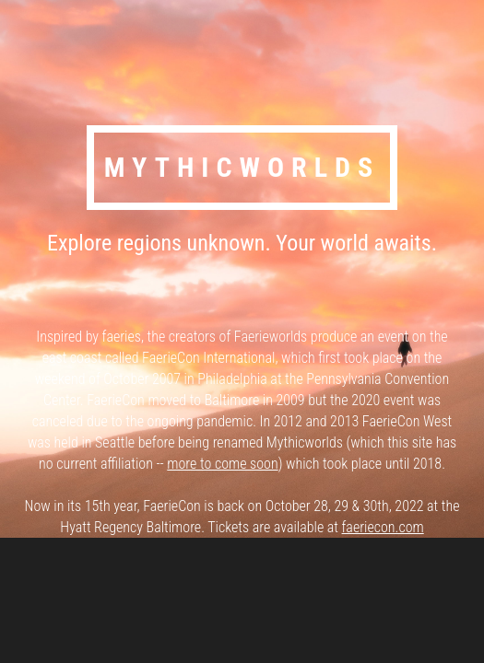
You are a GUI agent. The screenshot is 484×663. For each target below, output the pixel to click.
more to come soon (222, 463)
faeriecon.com (383, 527)
